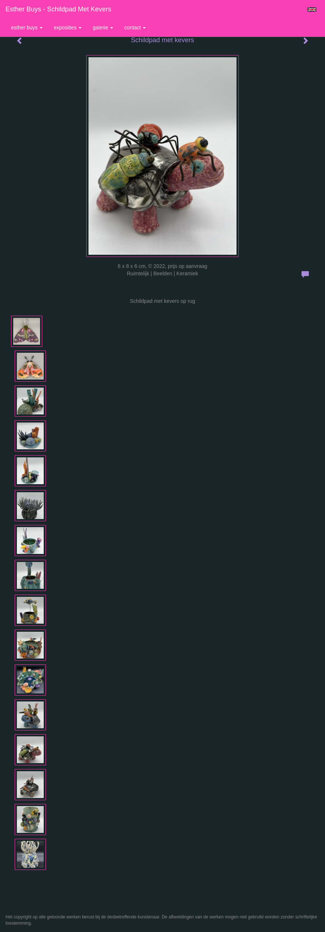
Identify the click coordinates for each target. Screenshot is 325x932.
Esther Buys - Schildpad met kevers (58, 9)
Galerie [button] (103, 27)
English (312, 9)
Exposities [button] (68, 27)
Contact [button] (135, 27)
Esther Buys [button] (27, 27)
